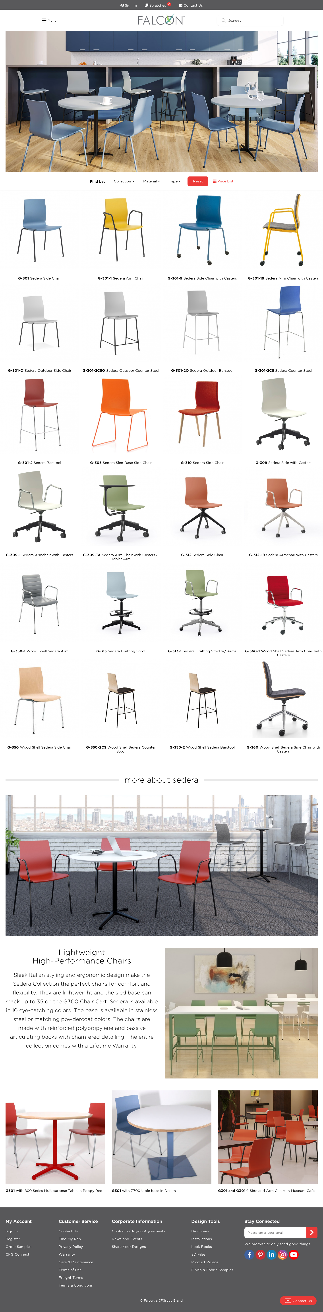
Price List (223, 181)
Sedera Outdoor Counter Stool (121, 370)
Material (151, 181)
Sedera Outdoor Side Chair (39, 370)
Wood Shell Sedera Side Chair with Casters (283, 749)
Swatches (158, 4)
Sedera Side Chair (39, 278)
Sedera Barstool (39, 463)
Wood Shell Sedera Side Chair (39, 747)
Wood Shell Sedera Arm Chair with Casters (283, 653)
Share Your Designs (129, 1247)
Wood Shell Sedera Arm (39, 651)
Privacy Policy (71, 1247)
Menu (49, 20)
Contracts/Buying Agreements (138, 1231)
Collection (124, 181)
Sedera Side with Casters (283, 463)
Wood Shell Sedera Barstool (202, 747)
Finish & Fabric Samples (212, 1270)
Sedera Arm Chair (121, 278)
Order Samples (18, 1247)
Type (175, 181)
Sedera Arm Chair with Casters (283, 278)
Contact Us (191, 5)
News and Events (127, 1239)
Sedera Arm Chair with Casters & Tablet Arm (121, 557)
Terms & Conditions (76, 1285)
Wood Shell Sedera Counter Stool (121, 749)
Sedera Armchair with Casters (39, 555)
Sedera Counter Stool (283, 370)
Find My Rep (70, 1239)
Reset (198, 181)
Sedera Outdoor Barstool (202, 370)
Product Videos (204, 1262)
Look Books (201, 1247)
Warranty (67, 1254)
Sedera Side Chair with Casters (202, 278)
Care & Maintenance (76, 1262)
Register (13, 1239)
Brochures (200, 1231)
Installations (201, 1239)
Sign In (128, 5)
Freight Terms (71, 1277)
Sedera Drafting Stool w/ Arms (202, 651)
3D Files (198, 1254)
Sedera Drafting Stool (120, 651)
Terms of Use (70, 1270)
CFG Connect (17, 1254)
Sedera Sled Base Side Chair (121, 463)
